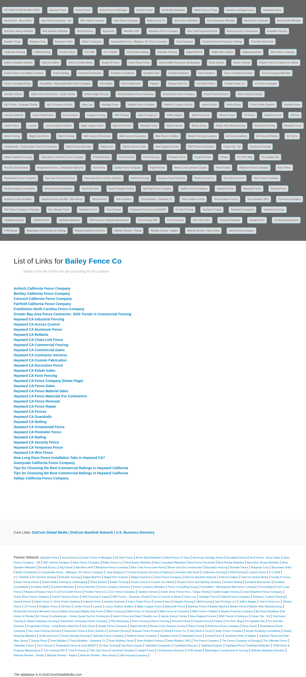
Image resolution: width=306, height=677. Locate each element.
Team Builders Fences (226, 199)
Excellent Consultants (122, 73)
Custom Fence (67, 52)
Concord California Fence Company (43, 299)
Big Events (108, 31)
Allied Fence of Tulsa (205, 10)
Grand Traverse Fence (216, 94)
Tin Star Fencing (184, 209)
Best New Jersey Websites (18, 31)
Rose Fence (284, 167)
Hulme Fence (233, 104)
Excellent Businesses (90, 73)
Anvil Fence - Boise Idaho (18, 20)
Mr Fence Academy (236, 136)
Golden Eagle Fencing (96, 94)
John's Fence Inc (200, 115)
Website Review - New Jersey (203, 230)
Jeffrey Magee (174, 115)
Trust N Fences (175, 220)
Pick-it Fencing (151, 157)
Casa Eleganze (184, 41)
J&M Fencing (121, 115)
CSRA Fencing (42, 52)
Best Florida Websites (289, 20)
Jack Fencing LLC (147, 115)
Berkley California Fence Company (42, 294)
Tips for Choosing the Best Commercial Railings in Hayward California (71, 468)
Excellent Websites (178, 73)
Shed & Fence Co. (204, 178)
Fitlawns (154, 83)
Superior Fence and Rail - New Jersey (62, 199)
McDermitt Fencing (264, 125)
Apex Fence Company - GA (56, 20)
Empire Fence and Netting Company (24, 73)
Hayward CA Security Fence (36, 442)
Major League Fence (92, 125)
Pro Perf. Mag (244, 157)
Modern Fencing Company (202, 136)
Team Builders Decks (193, 199)
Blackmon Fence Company (163, 31)
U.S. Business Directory (135, 532)
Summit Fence (278, 188)
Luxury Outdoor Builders (58, 125)
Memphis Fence (293, 125)
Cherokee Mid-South (262, 41)
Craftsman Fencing (14, 52)
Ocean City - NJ (232, 146)
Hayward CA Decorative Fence (38, 365)
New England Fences (167, 146)
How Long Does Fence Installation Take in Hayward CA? (59, 458)
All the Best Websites (173, 10)
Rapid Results (157, 167)
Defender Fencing (167, 52)
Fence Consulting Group (17, 83)
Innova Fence (70, 115)
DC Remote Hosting (137, 52)
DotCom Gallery (50, 62)
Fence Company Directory (238, 73)
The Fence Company (289, 199)
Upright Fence (257, 220)
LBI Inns (294, 115)
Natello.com (106, 146)
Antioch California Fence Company (42, 288)
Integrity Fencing (96, 115)
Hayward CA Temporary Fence (38, 447)
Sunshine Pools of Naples (18, 199)
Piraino (224, 157)
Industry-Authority (13, 115)
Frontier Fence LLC (234, 83)
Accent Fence (83, 10)
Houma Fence (209, 104)
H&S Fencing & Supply (250, 94)
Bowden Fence (12, 41)
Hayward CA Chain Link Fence (38, 340)
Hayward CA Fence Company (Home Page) (48, 381)
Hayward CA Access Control (37, 324)
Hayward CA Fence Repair (35, 406)
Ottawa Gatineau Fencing (18, 157)
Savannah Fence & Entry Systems (102, 178)
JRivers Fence (227, 115)
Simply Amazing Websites (58, 188)
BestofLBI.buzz (85, 31)
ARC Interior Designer (92, 20)
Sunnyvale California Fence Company (44, 463)
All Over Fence (144, 10)
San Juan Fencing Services (60, 178)
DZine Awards (216, 62)
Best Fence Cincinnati (256, 20)
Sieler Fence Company (266, 178)
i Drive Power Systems (262, 104)
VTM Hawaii (10, 230)
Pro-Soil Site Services (16, 167)
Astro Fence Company (126, 20)
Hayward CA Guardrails (33, 417)
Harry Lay (87, 104)
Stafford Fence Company (194, 188)
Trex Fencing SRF (148, 220)
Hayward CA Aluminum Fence (38, 329)
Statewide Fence (252, 188)
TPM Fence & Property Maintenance (109, 220)
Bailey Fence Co (156, 20)
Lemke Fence (11, 125)
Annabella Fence (272, 10)
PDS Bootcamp (101, 157)
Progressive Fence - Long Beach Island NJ (60, 167)
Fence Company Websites (276, 73)
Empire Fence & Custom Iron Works (278, 62)
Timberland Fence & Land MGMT (148, 209)
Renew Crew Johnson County (190, 167)
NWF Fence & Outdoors (201, 146)
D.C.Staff (89, 52)
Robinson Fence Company (253, 167)
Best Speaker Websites (55, 31)
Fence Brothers (206, 73)
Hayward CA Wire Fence (33, 453)
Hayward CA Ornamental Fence (39, 427)
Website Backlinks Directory (90, 230)
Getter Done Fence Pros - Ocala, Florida (53, 94)
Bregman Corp (38, 41)
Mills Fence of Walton (167, 136)
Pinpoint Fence (203, 157)
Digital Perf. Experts (222, 52)
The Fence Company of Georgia (21, 209)
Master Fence (199, 125)
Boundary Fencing (277, 31)
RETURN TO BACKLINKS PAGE (22, 10)
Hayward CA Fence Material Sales (41, 391)
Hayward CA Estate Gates (34, 370)
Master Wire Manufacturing (230, 125)
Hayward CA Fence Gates (34, 386)
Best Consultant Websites (221, 20)
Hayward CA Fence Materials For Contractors (50, 396)
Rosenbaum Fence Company (20, 178)
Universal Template (229, 220)
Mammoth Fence (122, 125)
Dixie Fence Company (283, 52)
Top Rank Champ (211, 209)
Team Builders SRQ (258, 199)
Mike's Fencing (66, 136)
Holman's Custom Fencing (178, 104)
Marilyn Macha (174, 125)
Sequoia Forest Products (171, 178)
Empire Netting (61, 73)
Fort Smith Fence (206, 83)
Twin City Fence (201, 220)
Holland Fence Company (141, 104)
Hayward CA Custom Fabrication (40, 360)
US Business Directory (286, 220)
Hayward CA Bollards (31, 335)
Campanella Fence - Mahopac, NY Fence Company (139, 41)
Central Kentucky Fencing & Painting (222, 41)
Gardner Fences (13, 94)
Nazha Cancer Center (134, 146)
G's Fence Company (266, 83)
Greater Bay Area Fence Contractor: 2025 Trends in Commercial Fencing (72, 314)
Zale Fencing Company (241, 230)
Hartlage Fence (110, 104)
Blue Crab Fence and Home (202, 31)
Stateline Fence (225, 188)
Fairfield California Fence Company (42, 304)
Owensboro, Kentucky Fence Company (62, 157)
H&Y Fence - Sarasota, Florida (20, 104)
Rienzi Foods (223, 167)
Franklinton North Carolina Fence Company (49, 309)
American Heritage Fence (240, 10)
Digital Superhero (251, 52)
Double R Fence (110, 62)
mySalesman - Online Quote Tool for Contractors (30, 146)
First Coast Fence (131, 83)
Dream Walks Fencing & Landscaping (179, 62)
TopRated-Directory (273, 209)
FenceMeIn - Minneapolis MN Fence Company (65, 83)
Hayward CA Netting (30, 422)
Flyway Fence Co (177, 83)
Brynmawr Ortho (64, 41)
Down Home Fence (139, 62)
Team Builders (123, 199)
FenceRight (106, 83)
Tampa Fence (99, 199)
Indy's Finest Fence (43, 115)
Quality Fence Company (127, 167)
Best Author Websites (185, 20)
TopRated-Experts (14, 220)
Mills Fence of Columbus (132, 136)
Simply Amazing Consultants (19, 188)
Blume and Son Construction (242, 31)
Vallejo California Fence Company (41, 478)
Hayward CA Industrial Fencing (39, 319)
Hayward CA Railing (30, 437)
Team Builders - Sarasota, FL (157, 199)
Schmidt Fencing (140, 178)
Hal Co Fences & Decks (60, 104)
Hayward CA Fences (30, 411)
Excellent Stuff (151, 73)
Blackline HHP (131, 31)
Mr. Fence (292, 136)
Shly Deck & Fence (234, 178)
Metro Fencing (12, 136)
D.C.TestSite (110, 52)
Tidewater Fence (88, 209)
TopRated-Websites (69, 220)
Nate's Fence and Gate (78, 146)
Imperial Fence (292, 104)
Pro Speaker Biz (270, 157)
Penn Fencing (126, 157)
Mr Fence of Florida (267, 136)
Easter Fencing (241, 62)
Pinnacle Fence (177, 157)
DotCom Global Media (80, 62)
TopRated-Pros (41, 220)
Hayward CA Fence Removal (37, 401)
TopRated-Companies (242, 209)
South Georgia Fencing (121, 188)
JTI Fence (249, 115)
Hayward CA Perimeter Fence (37, 432)
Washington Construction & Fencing (46, 230)
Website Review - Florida (127, 230)
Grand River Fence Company (179, 94)
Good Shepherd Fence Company (135, 94)
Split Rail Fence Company (157, 188)
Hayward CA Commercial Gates (39, 350)
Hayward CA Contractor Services (40, 355)
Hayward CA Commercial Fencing (41, 345)
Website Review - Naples (164, 230)
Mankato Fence (148, 125)
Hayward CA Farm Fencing (35, 376)
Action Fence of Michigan (113, 10)
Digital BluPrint (194, 52)
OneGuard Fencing (260, 146)
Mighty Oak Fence (39, 136)
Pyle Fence (99, 167)
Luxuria (32, 125)
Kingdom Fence (272, 115)
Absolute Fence (57, 10)
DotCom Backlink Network (18, 62)
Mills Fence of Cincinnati (97, 136)
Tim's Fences (113, 209)
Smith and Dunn (90, 188)
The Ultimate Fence (59, 209)
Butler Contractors (92, 41)
